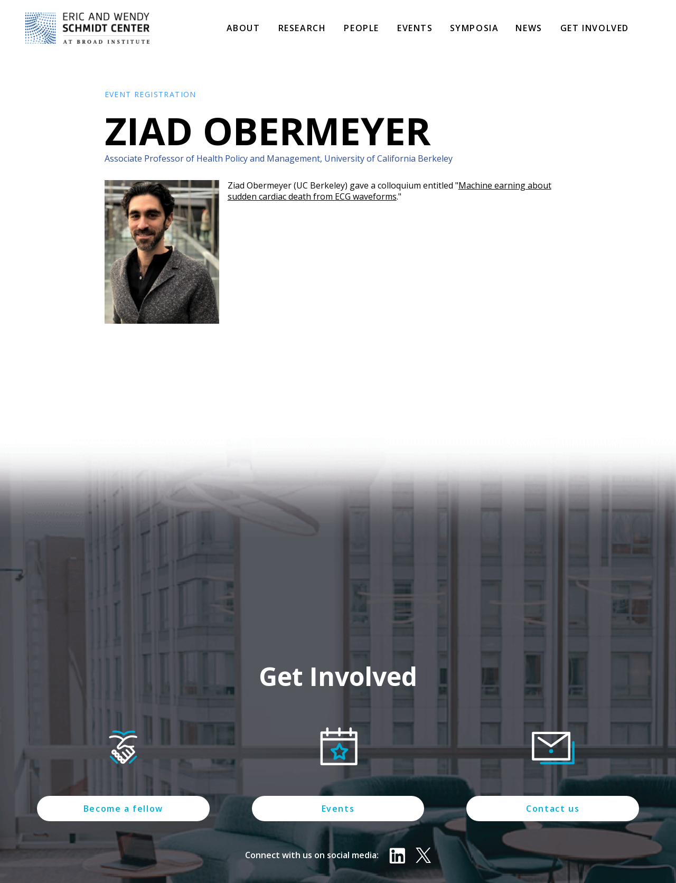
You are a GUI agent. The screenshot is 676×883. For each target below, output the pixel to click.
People (361, 28)
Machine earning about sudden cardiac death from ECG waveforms (389, 191)
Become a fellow (123, 808)
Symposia (474, 28)
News (528, 28)
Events (415, 28)
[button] (243, 29)
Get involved (594, 28)
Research (302, 28)
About (243, 28)
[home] (87, 28)
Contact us (552, 808)
